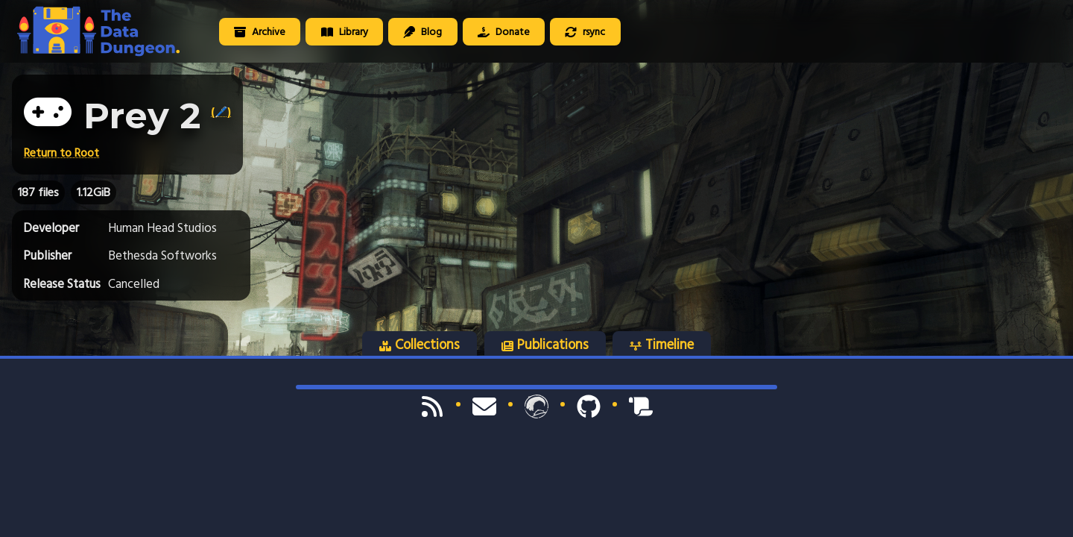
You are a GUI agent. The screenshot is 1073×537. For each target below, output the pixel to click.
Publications (545, 344)
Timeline (662, 344)
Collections (419, 344)
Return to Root (61, 153)
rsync (585, 31)
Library (344, 31)
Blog (422, 31)
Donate (504, 31)
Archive (259, 31)
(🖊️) (221, 112)
